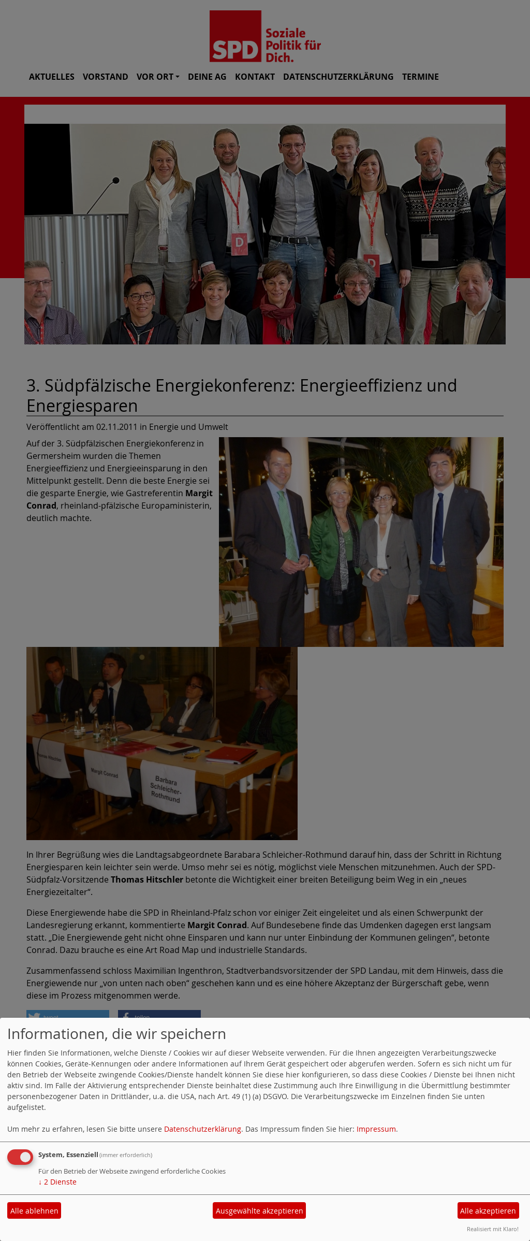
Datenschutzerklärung (202, 1129)
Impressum (376, 1129)
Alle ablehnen (34, 1211)
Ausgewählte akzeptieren (259, 1211)
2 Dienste (57, 1182)
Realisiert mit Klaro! (493, 1229)
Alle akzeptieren (488, 1211)
